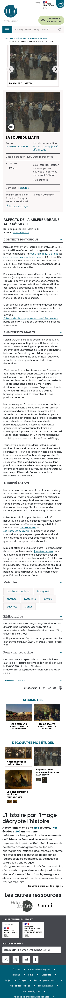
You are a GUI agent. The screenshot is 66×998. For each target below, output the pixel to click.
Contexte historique (20, 239)
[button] (55, 69)
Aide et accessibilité (20, 985)
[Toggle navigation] (7, 29)
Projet (8, 980)
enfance (12, 599)
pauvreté (12, 606)
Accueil (9, 38)
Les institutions (45, 985)
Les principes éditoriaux (45, 980)
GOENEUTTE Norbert (17, 146)
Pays (30, 974)
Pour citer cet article (18, 652)
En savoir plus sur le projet (44, 886)
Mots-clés (10, 582)
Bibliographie (13, 616)
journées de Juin (43, 551)
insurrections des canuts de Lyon (22, 257)
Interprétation (16, 483)
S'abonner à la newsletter (53, 20)
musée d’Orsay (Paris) (46, 146)
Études (16, 969)
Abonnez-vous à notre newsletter (27, 949)
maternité (30, 599)
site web (41, 150)
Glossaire (46, 974)
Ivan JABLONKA (21, 232)
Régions (16, 974)
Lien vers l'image (18, 206)
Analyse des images (19, 332)
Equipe (22, 980)
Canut (28, 606)
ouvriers (48, 599)
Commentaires (14, 680)
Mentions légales (31, 991)
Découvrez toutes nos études (31, 38)
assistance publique (18, 591)
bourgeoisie (43, 591)
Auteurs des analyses (39, 969)
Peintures (23, 188)
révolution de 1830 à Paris (43, 253)
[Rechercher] (34, 30)
